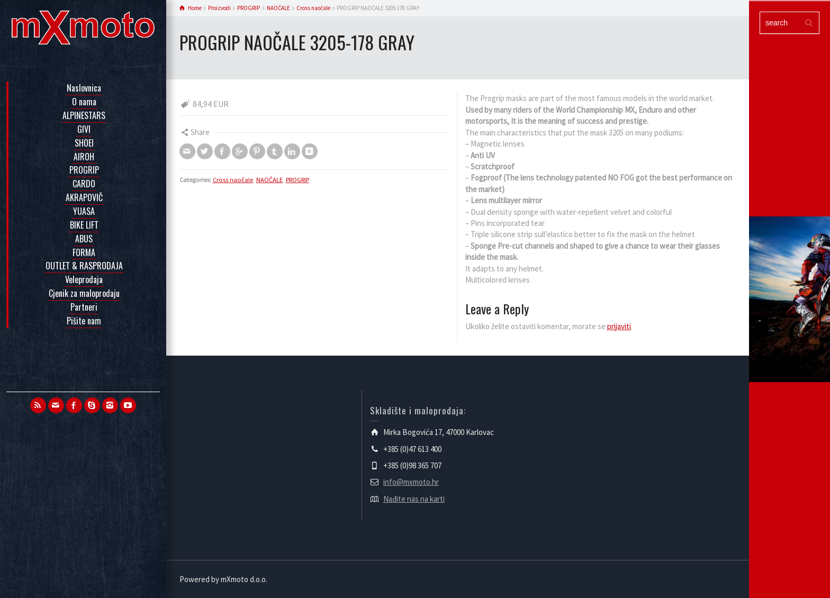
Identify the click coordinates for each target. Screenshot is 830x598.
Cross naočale (233, 180)
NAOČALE (269, 180)
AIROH (84, 156)
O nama (84, 101)
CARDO (84, 183)
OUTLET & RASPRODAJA (84, 265)
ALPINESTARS (83, 115)
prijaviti (619, 326)
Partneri (83, 307)
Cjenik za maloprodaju (84, 293)
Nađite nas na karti (414, 499)
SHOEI (84, 143)
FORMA (84, 252)
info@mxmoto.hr (411, 482)
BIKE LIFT (84, 225)
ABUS (84, 238)
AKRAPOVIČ (84, 197)
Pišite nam (84, 320)
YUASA (84, 211)
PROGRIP (84, 170)
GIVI (84, 129)
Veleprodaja (84, 279)
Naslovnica (84, 87)
